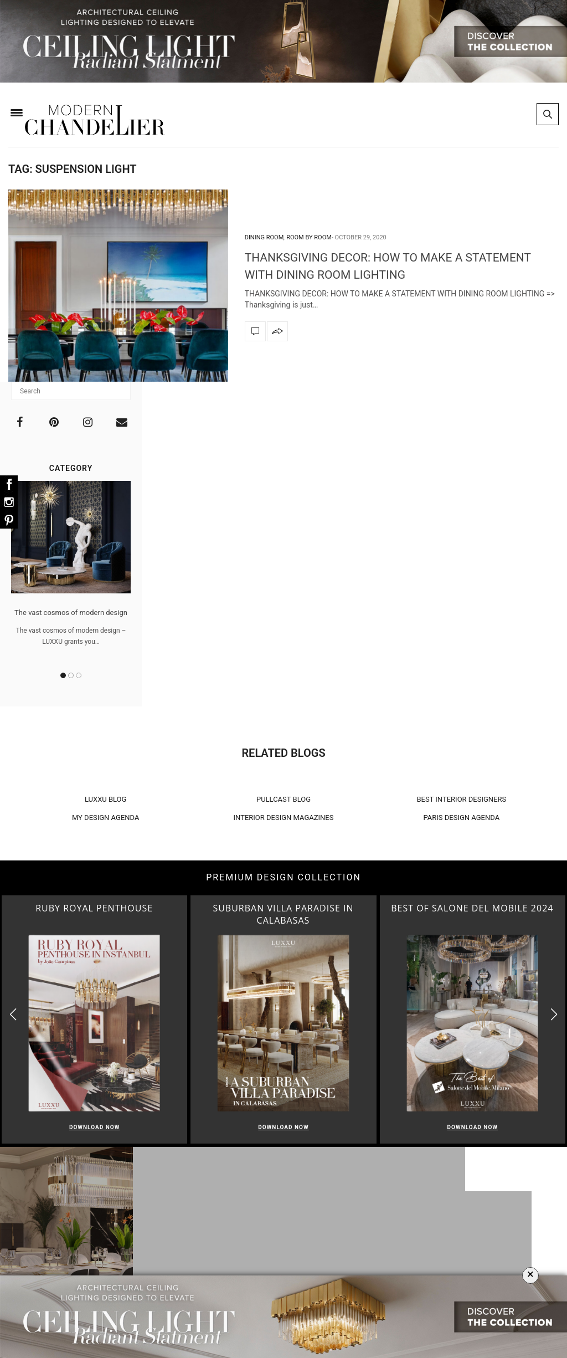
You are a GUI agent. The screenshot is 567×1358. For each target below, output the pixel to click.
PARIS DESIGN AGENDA (462, 817)
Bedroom (287, 1265)
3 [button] (78, 675)
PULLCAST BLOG (283, 799)
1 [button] (63, 675)
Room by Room (309, 237)
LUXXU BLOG (106, 799)
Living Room (287, 1221)
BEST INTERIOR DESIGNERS (461, 799)
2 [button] (71, 675)
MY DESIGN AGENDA (106, 817)
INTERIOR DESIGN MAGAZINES (284, 817)
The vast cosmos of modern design (70, 612)
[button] (554, 1014)
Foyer (286, 1250)
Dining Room (264, 237)
